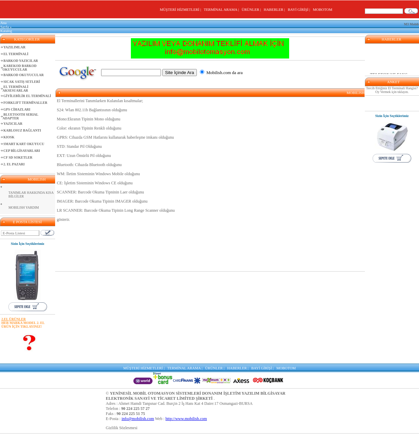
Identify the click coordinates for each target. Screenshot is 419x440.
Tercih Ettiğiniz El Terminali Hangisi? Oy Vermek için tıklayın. (392, 90)
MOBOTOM (322, 9)
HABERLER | (275, 9)
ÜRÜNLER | (252, 9)
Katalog (6, 31)
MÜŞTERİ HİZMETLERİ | (181, 9)
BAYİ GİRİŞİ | (300, 9)
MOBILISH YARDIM (23, 207)
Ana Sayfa (4, 25)
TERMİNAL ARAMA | (222, 9)
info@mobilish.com (137, 418)
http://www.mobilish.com (186, 418)
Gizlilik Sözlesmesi (122, 427)
